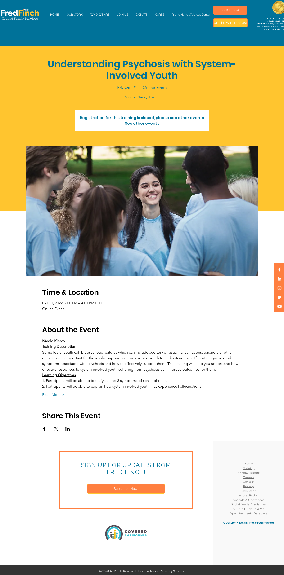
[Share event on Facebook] (44, 429)
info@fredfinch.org (261, 522)
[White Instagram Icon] (279, 288)
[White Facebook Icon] (279, 269)
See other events (142, 123)
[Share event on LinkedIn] (67, 429)
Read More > (53, 394)
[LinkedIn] (279, 278)
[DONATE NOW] (230, 10)
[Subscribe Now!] (126, 489)
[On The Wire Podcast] (230, 22)
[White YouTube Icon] (279, 306)
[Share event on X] (56, 429)
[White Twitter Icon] (279, 297)
